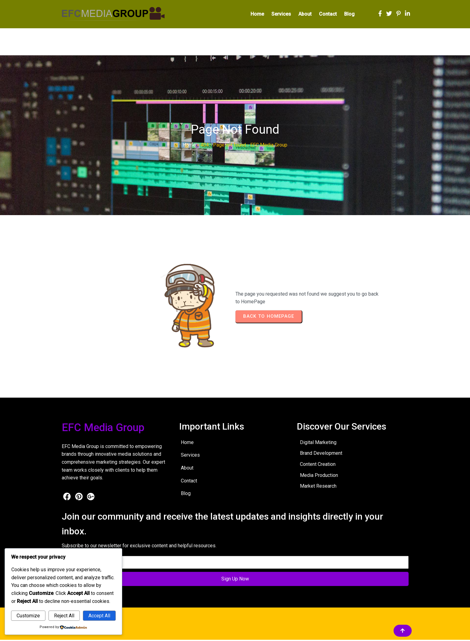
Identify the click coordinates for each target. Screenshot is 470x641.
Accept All (99, 616)
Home (189, 146)
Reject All (64, 616)
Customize (28, 616)
